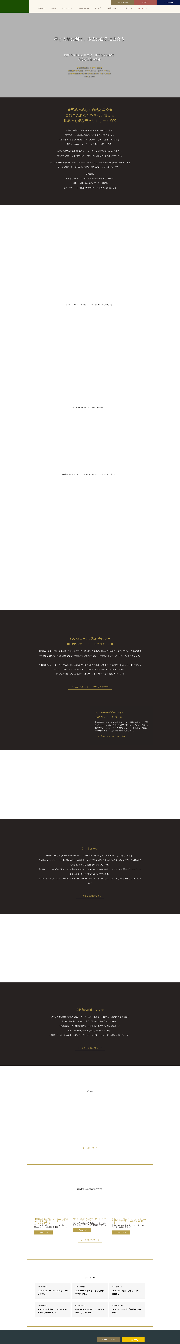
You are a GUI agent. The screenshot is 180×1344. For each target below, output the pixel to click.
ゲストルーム (67, 8)
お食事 (53, 8)
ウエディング (143, 8)
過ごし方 (98, 8)
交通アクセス (112, 8)
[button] (90, 687)
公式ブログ (128, 8)
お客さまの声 (83, 8)
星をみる (41, 8)
